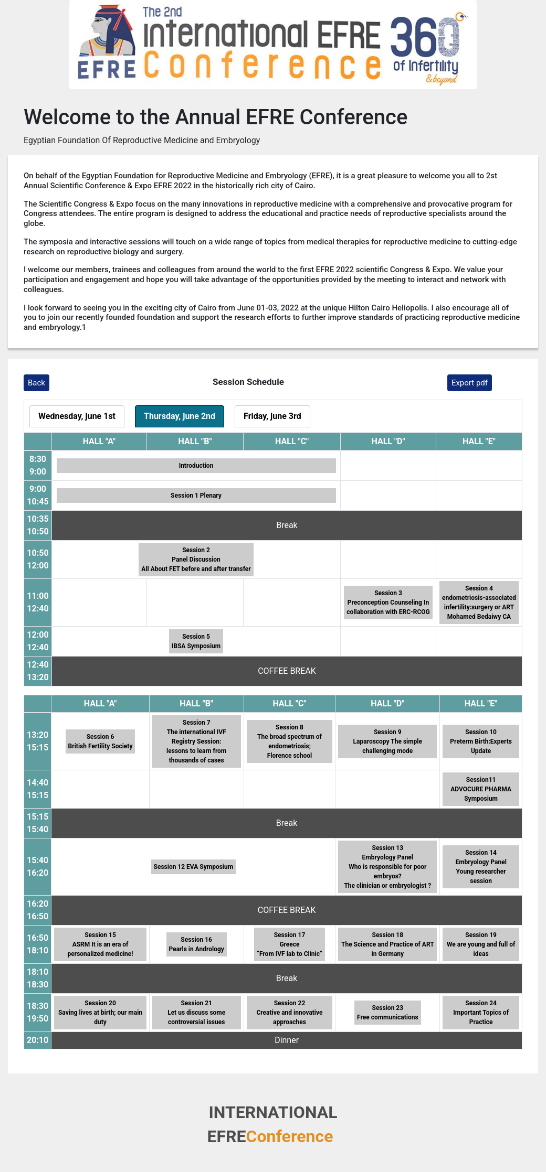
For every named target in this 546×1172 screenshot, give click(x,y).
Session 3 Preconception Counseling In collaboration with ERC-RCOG (387, 602)
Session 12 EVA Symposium (194, 866)
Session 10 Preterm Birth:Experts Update (481, 741)
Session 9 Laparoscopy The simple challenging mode (387, 741)
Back (36, 383)
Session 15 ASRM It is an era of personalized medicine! (100, 944)
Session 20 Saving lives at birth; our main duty (100, 1012)
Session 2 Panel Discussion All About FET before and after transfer (195, 559)
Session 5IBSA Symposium (196, 641)
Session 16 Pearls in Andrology (196, 944)
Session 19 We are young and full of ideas (481, 944)
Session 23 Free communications (387, 1012)
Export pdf (470, 383)
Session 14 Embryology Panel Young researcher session (480, 867)
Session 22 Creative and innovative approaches (289, 1012)
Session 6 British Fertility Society (100, 741)
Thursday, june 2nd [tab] (179, 416)
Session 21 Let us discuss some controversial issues (196, 1012)
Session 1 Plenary (196, 495)
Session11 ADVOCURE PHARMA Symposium (480, 789)
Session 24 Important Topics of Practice (481, 1012)
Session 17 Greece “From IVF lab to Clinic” (289, 944)
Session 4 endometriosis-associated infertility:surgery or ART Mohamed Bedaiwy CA (479, 602)
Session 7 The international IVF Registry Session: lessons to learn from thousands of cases (196, 741)
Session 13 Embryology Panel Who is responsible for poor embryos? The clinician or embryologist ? (387, 866)
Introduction (196, 465)
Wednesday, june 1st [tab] (77, 416)
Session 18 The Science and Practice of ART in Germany (387, 944)
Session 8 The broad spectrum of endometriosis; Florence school (289, 741)
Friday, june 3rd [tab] (272, 416)
